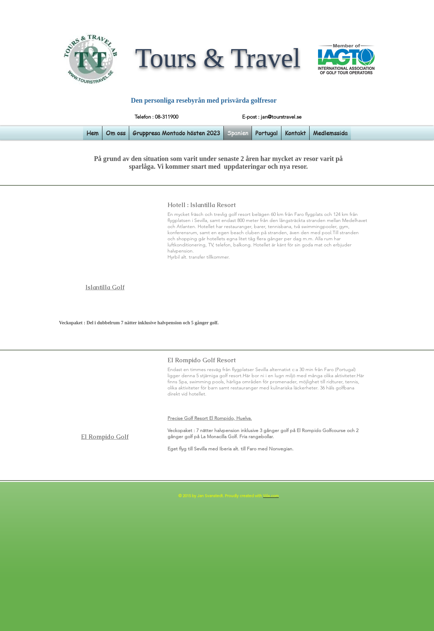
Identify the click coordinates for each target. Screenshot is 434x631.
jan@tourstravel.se (281, 117)
